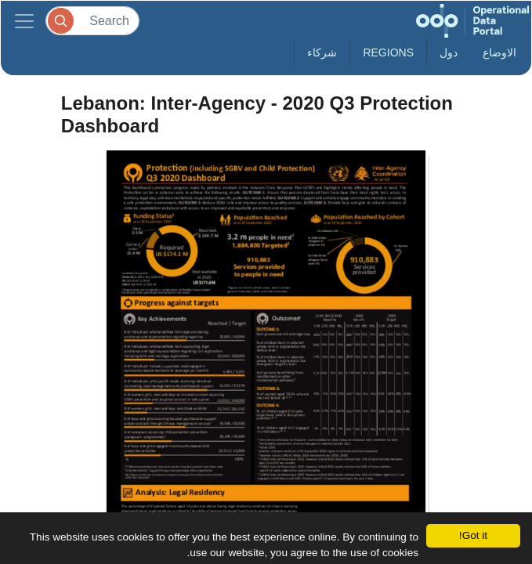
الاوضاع (499, 52)
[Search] (92, 20)
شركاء (322, 52)
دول (449, 52)
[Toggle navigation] (24, 20)
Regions (388, 52)
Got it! (473, 535)
